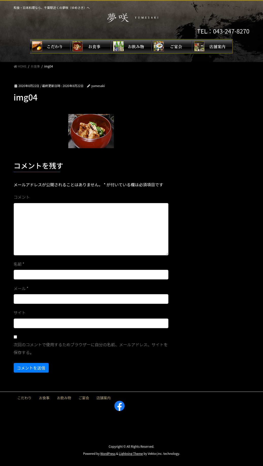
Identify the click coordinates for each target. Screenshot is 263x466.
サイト (20, 312)
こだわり (24, 397)
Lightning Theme (131, 453)
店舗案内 (104, 397)
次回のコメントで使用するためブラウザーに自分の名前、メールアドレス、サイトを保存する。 (91, 348)
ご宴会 (84, 397)
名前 (19, 264)
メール (21, 288)
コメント (22, 197)
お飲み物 (64, 397)
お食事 (44, 397)
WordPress (108, 453)
